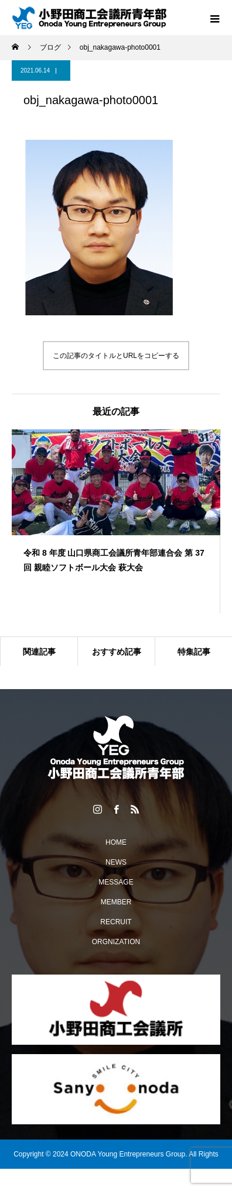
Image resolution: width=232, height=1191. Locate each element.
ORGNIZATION (116, 942)
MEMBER (116, 902)
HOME (116, 842)
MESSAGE (115, 882)
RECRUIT (115, 922)
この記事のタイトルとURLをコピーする (116, 356)
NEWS (116, 862)
